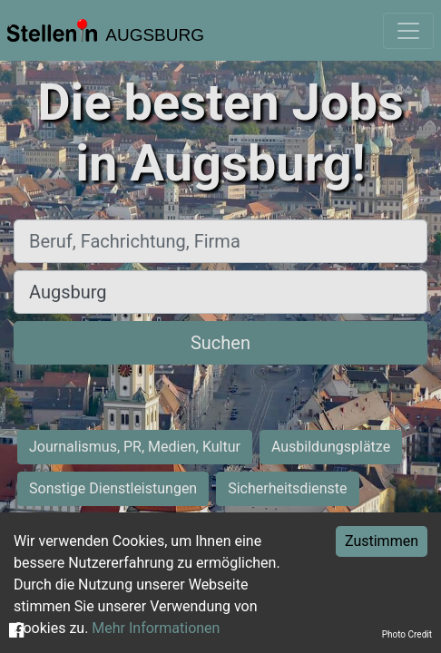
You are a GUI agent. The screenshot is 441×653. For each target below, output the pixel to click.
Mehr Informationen (156, 628)
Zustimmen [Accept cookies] (381, 541)
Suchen (220, 343)
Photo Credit (407, 634)
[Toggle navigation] (408, 31)
